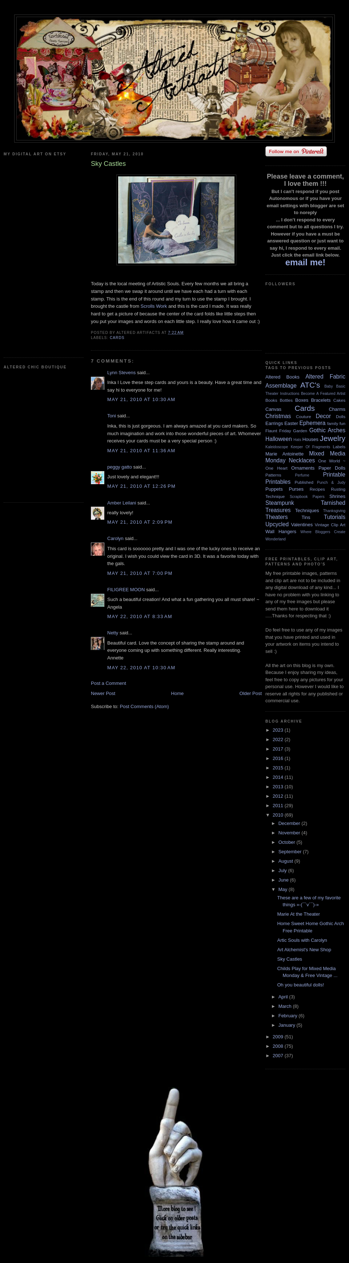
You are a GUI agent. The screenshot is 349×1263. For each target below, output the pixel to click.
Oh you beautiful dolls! (300, 985)
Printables (277, 482)
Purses (296, 489)
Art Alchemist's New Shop (304, 949)
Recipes (317, 489)
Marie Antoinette (284, 454)
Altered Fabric (325, 376)
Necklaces (302, 460)
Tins (305, 517)
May (283, 889)
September (290, 851)
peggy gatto (119, 467)
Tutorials (334, 517)
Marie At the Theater (298, 914)
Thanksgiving (334, 511)
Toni (111, 415)
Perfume (302, 475)
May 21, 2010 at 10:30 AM (141, 399)
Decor (323, 416)
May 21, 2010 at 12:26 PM (141, 486)
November (290, 832)
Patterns (273, 475)
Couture (303, 416)
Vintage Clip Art (330, 524)
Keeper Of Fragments (310, 447)
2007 (279, 1055)
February (288, 1015)
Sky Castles (289, 959)
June (284, 880)
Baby (328, 386)
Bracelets (320, 400)
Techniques (307, 510)
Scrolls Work (154, 306)
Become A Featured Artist (323, 394)
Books (271, 400)
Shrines (337, 496)
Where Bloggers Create (322, 532)
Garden (300, 430)
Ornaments (302, 468)
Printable (334, 474)
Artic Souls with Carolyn (302, 940)
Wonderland (275, 539)
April (283, 997)
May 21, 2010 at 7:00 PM (140, 573)
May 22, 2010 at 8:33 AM (139, 616)
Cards (117, 338)
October (287, 842)
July (283, 870)
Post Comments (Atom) (144, 706)
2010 (279, 815)
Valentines (302, 524)
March (285, 1006)
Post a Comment (108, 683)
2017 (279, 749)
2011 (279, 805)
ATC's (310, 385)
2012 (279, 796)
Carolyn (115, 538)
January (287, 1025)
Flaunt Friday (278, 430)
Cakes (339, 400)
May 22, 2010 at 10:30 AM (141, 667)
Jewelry (332, 438)
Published (304, 482)
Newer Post (103, 693)
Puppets (274, 489)
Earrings (274, 423)
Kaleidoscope (276, 447)
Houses (310, 439)
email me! (305, 262)
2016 (279, 758)
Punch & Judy (331, 483)
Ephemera (312, 423)
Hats (297, 440)
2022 (279, 739)
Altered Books (282, 377)
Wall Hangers (280, 531)
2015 (279, 768)
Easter (291, 423)
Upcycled (277, 524)
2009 (279, 1036)
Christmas (278, 416)
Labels (339, 446)
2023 (279, 730)
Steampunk (279, 503)
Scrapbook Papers (307, 497)
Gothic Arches (327, 430)
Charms (337, 409)
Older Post (251, 693)
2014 (279, 777)
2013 (279, 786)
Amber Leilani (122, 503)
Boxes (301, 400)
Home (177, 693)
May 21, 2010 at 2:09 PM (140, 522)
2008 (279, 1046)
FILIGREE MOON (126, 589)
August (286, 861)
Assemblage (281, 386)
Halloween (278, 439)
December (290, 823)
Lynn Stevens (121, 372)
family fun (336, 423)
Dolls (340, 416)
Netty (112, 632)
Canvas (273, 409)
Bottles (286, 400)
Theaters (276, 517)
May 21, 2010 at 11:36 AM (141, 450)
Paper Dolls (331, 468)
